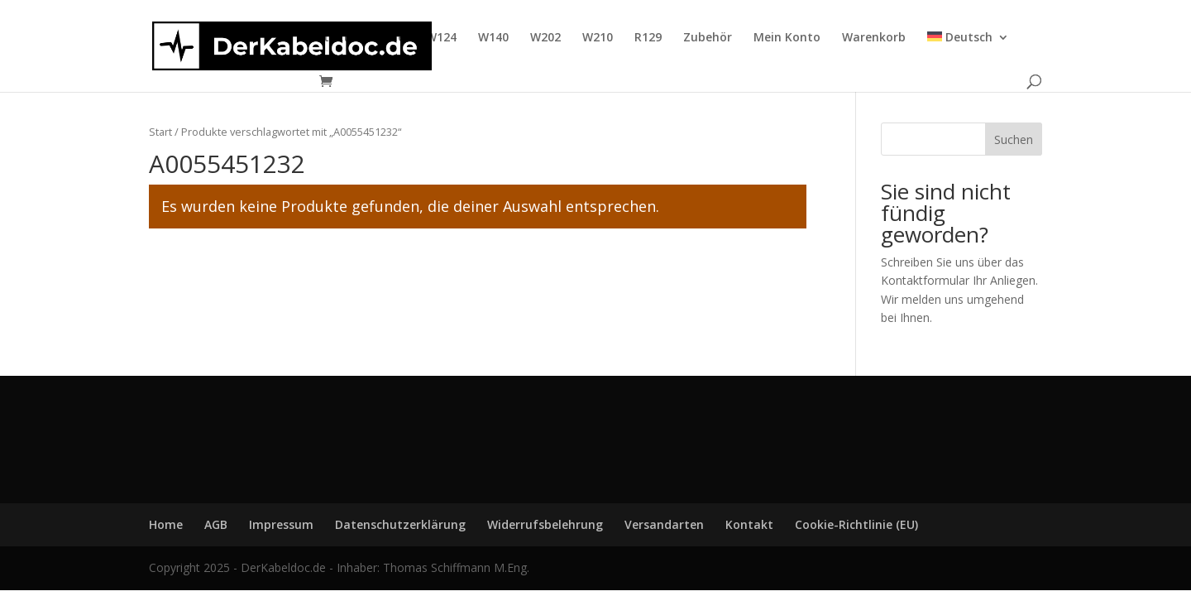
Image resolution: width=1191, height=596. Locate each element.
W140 (493, 38)
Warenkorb (874, 38)
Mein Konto (786, 38)
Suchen (1013, 139)
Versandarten (664, 524)
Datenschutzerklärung (400, 524)
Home (387, 38)
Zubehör (707, 38)
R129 (648, 38)
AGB (215, 524)
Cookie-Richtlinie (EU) (856, 524)
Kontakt (325, 38)
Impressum (281, 524)
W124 (441, 38)
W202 (545, 38)
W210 (597, 38)
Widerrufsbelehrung (545, 524)
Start (160, 131)
